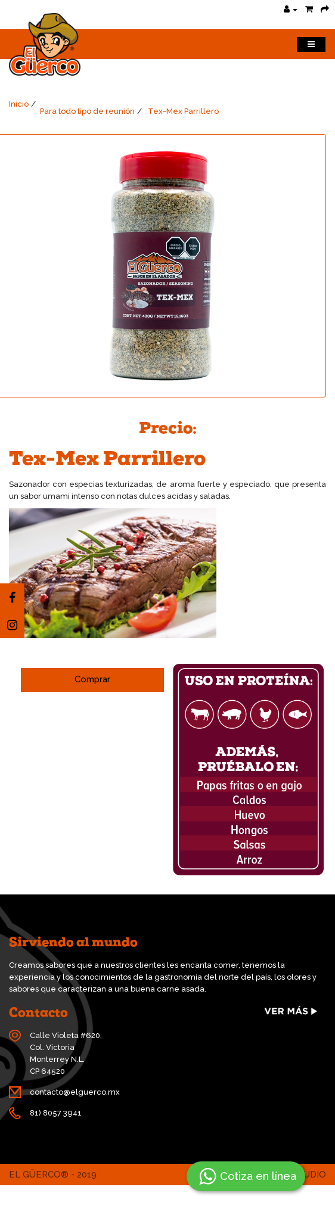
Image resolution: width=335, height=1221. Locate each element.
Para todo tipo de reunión (87, 111)
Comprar (92, 679)
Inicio (19, 104)
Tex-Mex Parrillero (183, 111)
